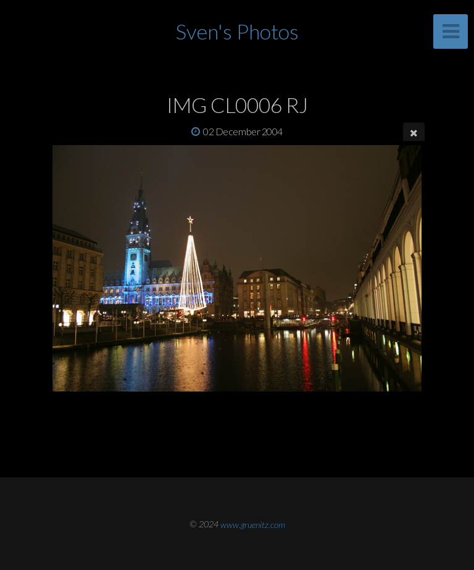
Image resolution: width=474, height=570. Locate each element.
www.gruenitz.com (252, 524)
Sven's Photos (237, 31)
